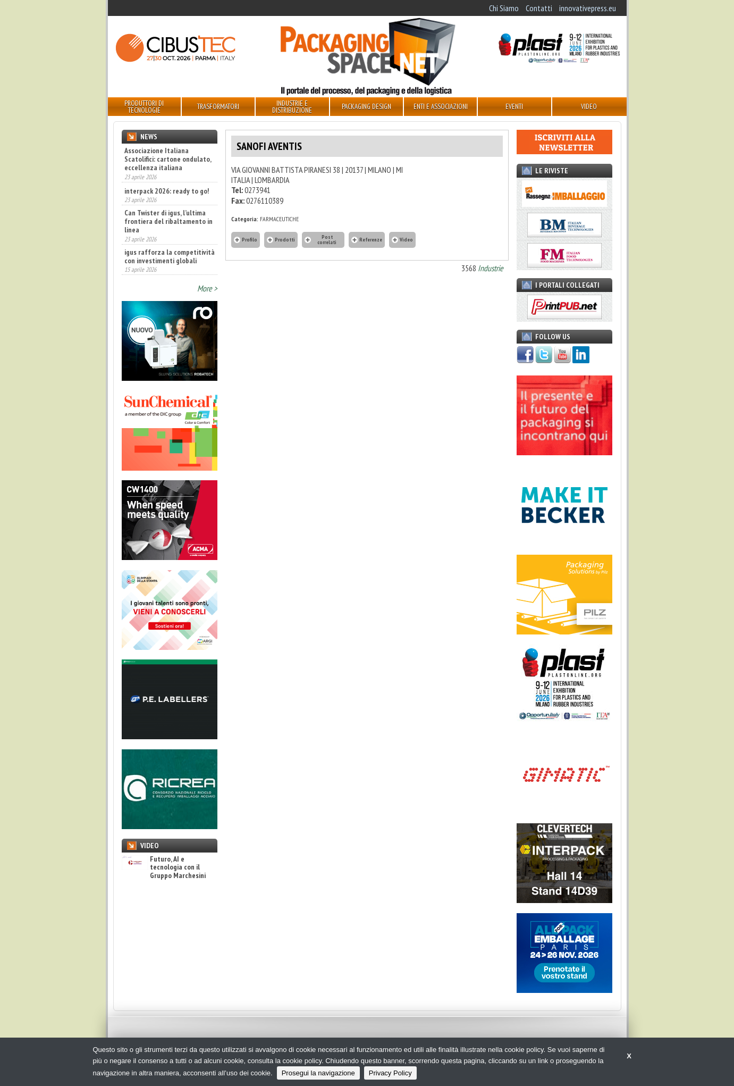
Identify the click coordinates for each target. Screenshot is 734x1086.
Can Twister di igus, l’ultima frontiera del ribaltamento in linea (168, 221)
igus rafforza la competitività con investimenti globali (169, 256)
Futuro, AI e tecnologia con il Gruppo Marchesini (164, 867)
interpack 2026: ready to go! (166, 191)
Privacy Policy (390, 1073)
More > (207, 288)
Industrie (490, 268)
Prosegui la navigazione (318, 1073)
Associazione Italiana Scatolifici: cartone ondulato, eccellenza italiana (167, 159)
